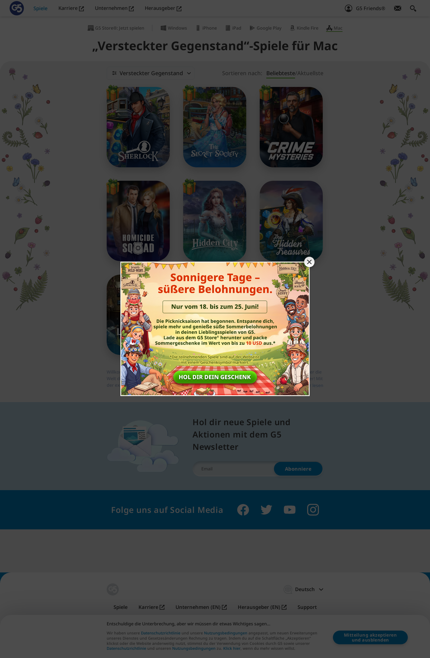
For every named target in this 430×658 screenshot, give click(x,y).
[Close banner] (309, 262)
